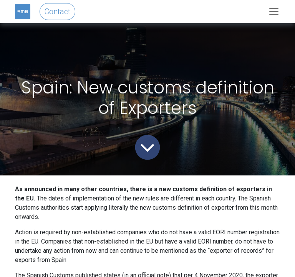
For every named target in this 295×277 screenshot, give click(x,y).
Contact (57, 11)
